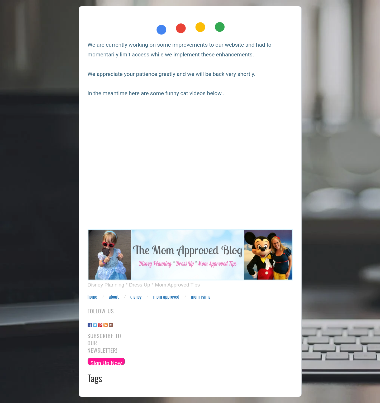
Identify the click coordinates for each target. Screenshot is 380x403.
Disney (136, 296)
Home (92, 296)
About (114, 296)
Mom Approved (166, 296)
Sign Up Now (106, 362)
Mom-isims (200, 296)
